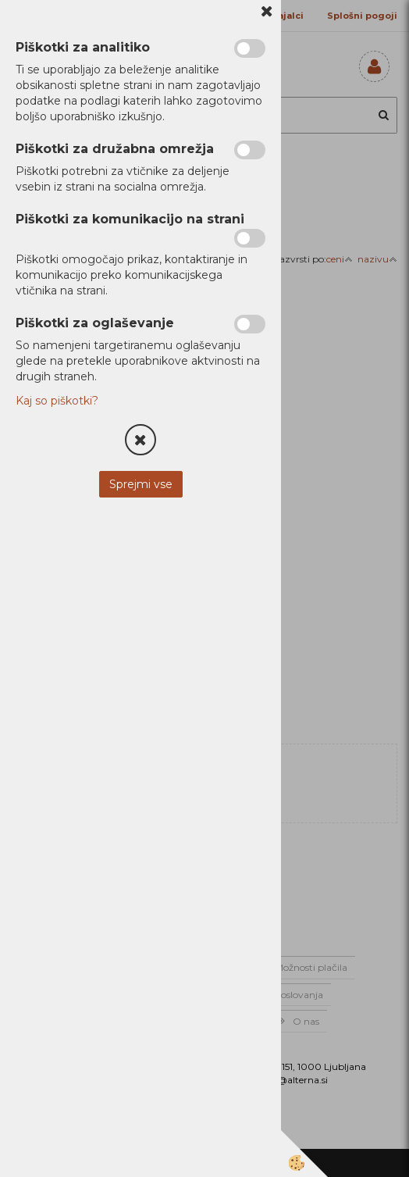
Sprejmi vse (140, 484)
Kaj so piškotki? (57, 401)
